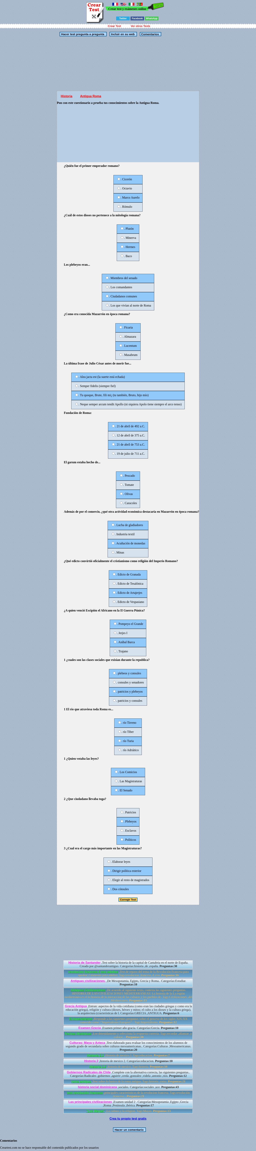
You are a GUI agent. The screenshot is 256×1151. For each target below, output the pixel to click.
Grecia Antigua (76, 1006)
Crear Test (114, 26)
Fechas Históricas (78, 1033)
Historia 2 (91, 1061)
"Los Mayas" (95, 1111)
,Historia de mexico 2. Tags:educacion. (128, 1055)
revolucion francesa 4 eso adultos (93, 971)
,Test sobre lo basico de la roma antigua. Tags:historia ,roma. (128, 1081)
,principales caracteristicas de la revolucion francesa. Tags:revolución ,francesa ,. (128, 1094)
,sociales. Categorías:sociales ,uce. (128, 1087)
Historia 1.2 (98, 1066)
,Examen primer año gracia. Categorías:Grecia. (128, 1028)
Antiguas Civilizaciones (88, 990)
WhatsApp (151, 18)
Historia (66, 96)
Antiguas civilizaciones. (88, 981)
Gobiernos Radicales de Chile (89, 1072)
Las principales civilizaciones (90, 1102)
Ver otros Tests (140, 26)
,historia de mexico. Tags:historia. (128, 1066)
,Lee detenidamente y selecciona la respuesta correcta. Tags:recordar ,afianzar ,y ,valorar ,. (128, 1035)
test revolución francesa (85, 1092)
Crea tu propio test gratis (128, 1118)
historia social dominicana (97, 1087)
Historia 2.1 (95, 1055)
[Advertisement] (128, 63)
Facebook (137, 18)
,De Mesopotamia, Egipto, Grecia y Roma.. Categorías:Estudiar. (128, 982)
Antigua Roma (90, 96)
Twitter (123, 18)
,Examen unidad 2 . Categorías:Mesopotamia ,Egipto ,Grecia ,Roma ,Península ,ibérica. (128, 1103)
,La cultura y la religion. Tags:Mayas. (128, 1111)
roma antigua (81, 1081)
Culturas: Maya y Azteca (87, 1042)
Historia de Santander (84, 962)
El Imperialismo (80, 1018)
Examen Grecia (89, 1028)
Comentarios (149, 34)
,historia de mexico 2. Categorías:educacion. (128, 1061)
